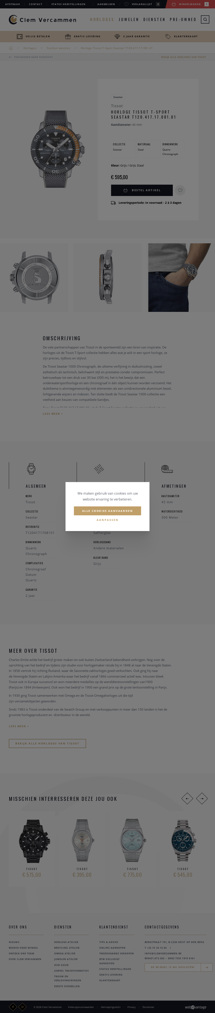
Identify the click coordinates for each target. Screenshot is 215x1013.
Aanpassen (108, 520)
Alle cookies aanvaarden (107, 511)
